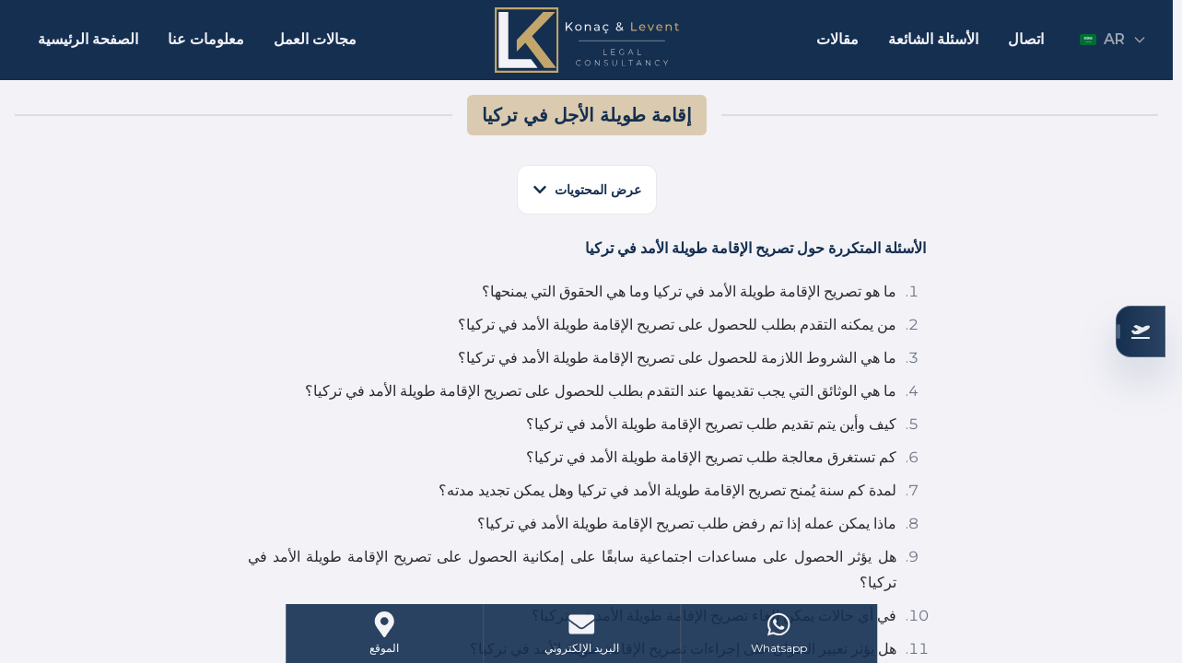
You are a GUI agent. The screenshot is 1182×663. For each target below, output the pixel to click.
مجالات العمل (315, 39)
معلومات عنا (206, 39)
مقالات (837, 39)
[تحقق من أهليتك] (1140, 331)
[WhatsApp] (778, 633)
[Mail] (581, 633)
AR (1113, 39)
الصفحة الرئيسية (88, 39)
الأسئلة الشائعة (933, 39)
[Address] (385, 633)
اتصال (1026, 39)
